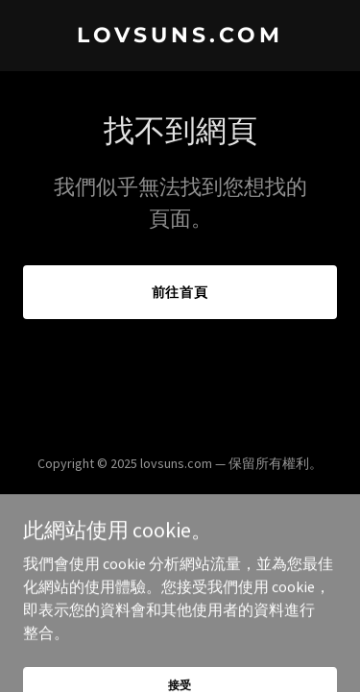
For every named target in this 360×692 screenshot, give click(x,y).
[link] (180, 36)
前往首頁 (180, 292)
